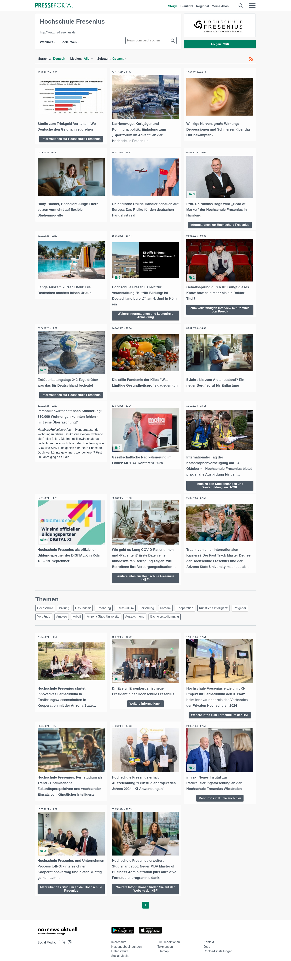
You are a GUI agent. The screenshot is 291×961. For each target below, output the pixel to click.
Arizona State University (127, 614)
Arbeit (100, 614)
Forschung (153, 605)
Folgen (220, 44)
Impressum (118, 938)
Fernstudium (131, 605)
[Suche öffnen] (240, 5)
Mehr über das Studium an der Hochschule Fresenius (71, 884)
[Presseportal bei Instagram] (68, 938)
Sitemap (163, 947)
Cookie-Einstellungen (218, 947)
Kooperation (194, 605)
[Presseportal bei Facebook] (58, 938)
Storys (173, 6)
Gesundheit (86, 605)
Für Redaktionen (168, 938)
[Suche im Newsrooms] (151, 40)
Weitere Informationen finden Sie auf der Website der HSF (145, 884)
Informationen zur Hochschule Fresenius (71, 138)
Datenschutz (119, 947)
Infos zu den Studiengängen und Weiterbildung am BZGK (219, 482)
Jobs (207, 942)
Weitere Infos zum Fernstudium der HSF (220, 712)
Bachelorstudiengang (191, 614)
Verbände (64, 614)
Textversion (165, 942)
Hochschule (46, 605)
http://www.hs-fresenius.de (58, 32)
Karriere (173, 605)
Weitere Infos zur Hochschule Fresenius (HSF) (145, 574)
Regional (202, 6)
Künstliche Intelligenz (224, 605)
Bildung (66, 605)
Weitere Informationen (146, 700)
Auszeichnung (160, 614)
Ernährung (108, 605)
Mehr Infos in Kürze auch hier (220, 794)
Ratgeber (44, 614)
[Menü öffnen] (252, 5)
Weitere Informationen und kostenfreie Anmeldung (145, 313)
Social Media (120, 951)
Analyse (83, 614)
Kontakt (209, 938)
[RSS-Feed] (251, 59)
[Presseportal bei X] (63, 938)
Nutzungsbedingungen (126, 942)
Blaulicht (186, 6)
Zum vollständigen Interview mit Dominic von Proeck (219, 307)
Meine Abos (220, 6)
